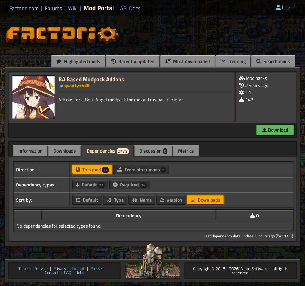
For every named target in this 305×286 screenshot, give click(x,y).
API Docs (130, 8)
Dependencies (108, 150)
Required (130, 184)
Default (90, 184)
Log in (285, 7)
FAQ (67, 273)
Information (30, 150)
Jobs (80, 273)
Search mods (273, 61)
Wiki (73, 8)
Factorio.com (24, 8)
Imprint (78, 269)
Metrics (186, 150)
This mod (92, 169)
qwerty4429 (77, 85)
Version (171, 199)
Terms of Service (33, 269)
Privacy (59, 269)
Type (115, 199)
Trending (233, 61)
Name (142, 199)
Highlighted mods (78, 61)
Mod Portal (99, 8)
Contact (51, 273)
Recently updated (133, 61)
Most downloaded (187, 61)
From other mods (141, 169)
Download (275, 129)
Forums (53, 8)
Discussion (153, 150)
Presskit (97, 269)
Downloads (64, 150)
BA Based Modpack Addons (91, 79)
